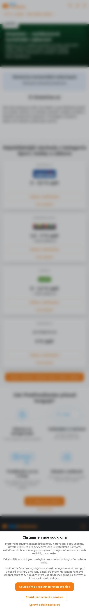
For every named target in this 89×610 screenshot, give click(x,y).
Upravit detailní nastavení (44, 604)
